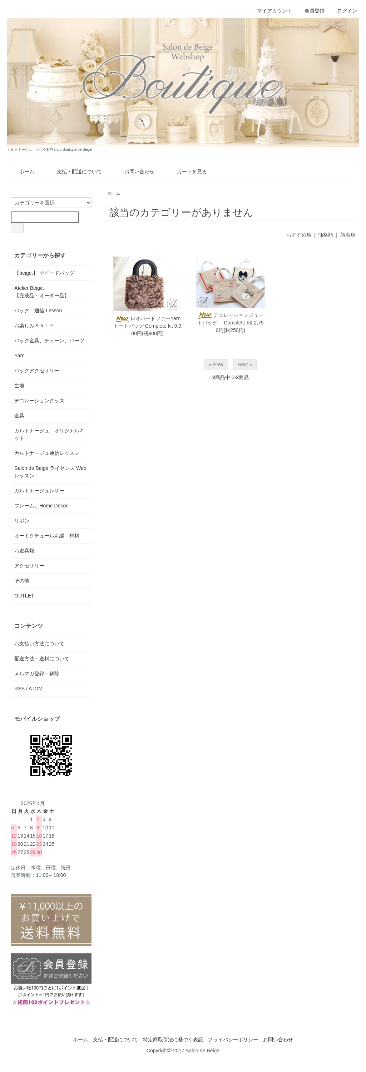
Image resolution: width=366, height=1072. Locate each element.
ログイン (343, 11)
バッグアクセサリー (36, 370)
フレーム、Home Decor (41, 505)
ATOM (36, 688)
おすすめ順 (298, 235)
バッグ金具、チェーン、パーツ (49, 340)
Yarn (19, 355)
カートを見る (187, 171)
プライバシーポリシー (233, 1039)
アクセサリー (29, 566)
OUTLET (24, 596)
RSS (19, 688)
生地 (19, 385)
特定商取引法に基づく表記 (173, 1039)
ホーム (21, 171)
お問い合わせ (134, 171)
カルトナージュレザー (39, 490)
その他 (21, 581)
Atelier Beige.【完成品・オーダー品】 (41, 291)
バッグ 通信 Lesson (38, 310)
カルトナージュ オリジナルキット (49, 434)
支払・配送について (74, 171)
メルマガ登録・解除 (36, 673)
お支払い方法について (39, 643)
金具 (19, 415)
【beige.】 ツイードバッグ (44, 273)
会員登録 (311, 11)
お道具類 (24, 551)
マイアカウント (270, 11)
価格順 (325, 235)
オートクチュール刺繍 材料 (46, 536)
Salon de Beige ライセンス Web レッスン (50, 471)
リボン (21, 520)
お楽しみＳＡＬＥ (34, 325)
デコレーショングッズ (39, 400)
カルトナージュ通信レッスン (46, 453)
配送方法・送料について (41, 658)
